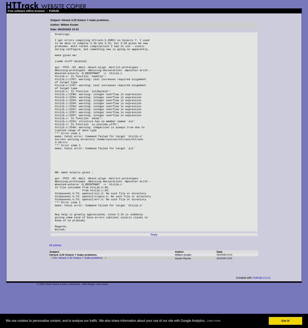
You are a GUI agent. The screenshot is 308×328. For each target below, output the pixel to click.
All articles (55, 284)
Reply (153, 274)
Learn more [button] (214, 320)
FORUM (54, 10)
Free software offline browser (26, 10)
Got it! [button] (285, 320)
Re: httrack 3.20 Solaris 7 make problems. (78, 297)
